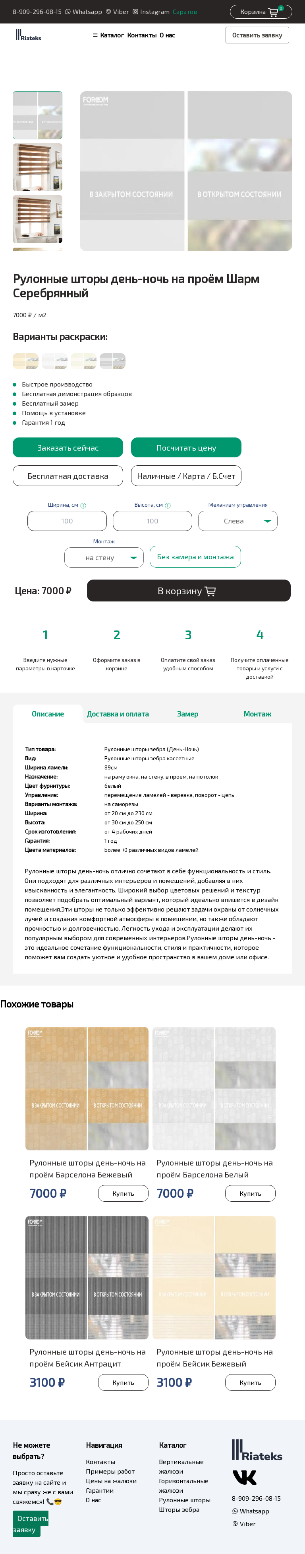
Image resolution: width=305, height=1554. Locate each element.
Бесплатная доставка (67, 475)
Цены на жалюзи (111, 1480)
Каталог (108, 35)
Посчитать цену (186, 447)
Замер (187, 713)
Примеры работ (110, 1471)
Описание (48, 713)
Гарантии (100, 1490)
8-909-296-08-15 (37, 11)
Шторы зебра (179, 1509)
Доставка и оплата (118, 713)
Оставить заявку (257, 35)
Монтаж (257, 713)
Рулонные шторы (184, 1499)
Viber (117, 11)
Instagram (151, 11)
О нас (167, 35)
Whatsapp (83, 11)
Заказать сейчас (68, 447)
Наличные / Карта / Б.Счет (186, 475)
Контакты (141, 35)
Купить (123, 1193)
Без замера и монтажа (195, 556)
